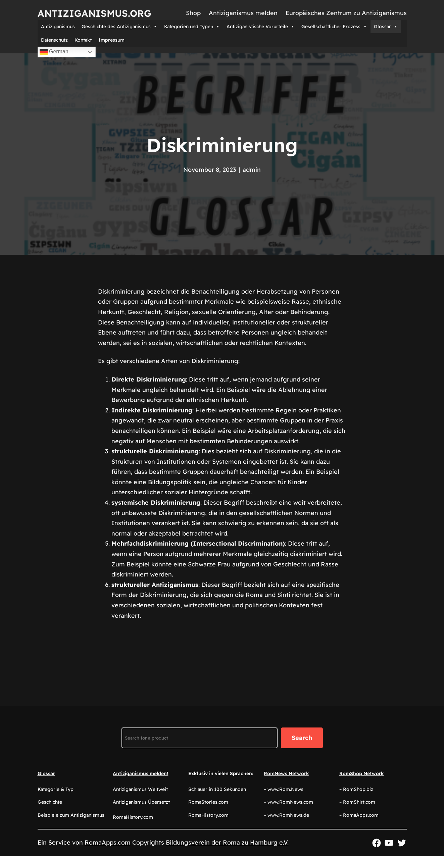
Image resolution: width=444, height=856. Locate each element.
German (54, 52)
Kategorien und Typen (192, 26)
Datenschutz (54, 40)
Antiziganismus (58, 26)
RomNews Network (286, 773)
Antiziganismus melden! (140, 773)
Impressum (111, 40)
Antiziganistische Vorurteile (261, 26)
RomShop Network (361, 773)
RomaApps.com (108, 842)
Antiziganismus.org (94, 13)
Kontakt (83, 40)
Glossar (386, 26)
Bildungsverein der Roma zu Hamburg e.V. (227, 842)
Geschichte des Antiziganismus (119, 26)
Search (302, 738)
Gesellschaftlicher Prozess (334, 26)
